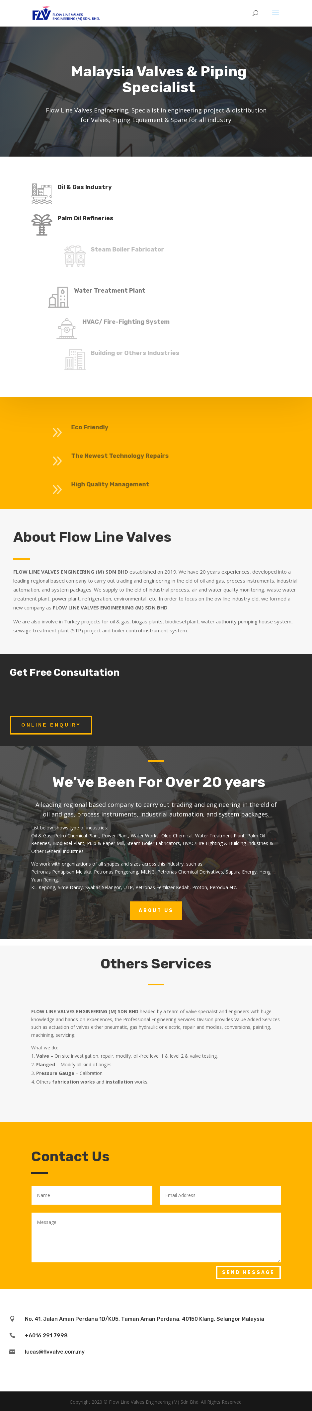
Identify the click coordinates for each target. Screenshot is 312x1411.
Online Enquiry (51, 725)
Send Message (248, 1272)
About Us (156, 910)
